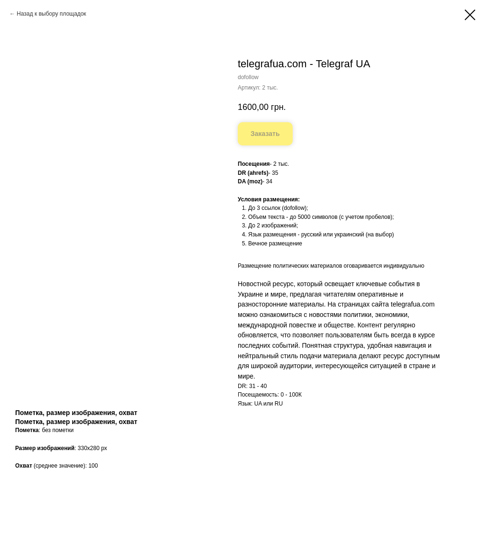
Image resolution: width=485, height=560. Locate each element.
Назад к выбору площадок (51, 13)
